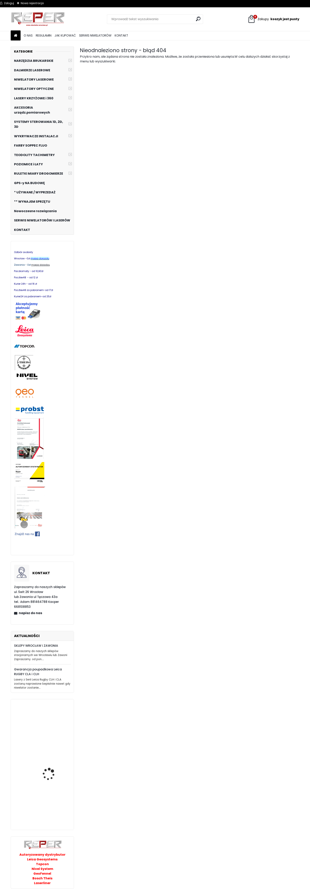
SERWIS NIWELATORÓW (95, 35)
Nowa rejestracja (32, 3)
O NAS (28, 35)
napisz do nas (30, 613)
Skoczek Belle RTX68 (51, 725)
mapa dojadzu (40, 264)
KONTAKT (121, 35)
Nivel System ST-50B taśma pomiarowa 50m (53, 802)
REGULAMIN (43, 35)
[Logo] (38, 19)
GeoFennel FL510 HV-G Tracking (52, 777)
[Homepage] (16, 35)
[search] (198, 19)
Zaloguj (9, 3)
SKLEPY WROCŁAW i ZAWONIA (36, 646)
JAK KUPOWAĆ (65, 35)
